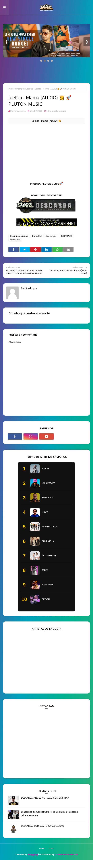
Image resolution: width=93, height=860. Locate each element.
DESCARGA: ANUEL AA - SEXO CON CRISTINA (45, 797)
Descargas (51, 236)
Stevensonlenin (18, 111)
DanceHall (37, 236)
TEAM (50, 848)
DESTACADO (66, 236)
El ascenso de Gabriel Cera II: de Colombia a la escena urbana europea (49, 813)
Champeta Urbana (24, 88)
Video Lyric (15, 239)
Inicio (11, 88)
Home (42, 848)
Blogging (33, 854)
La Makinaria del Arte (66, 854)
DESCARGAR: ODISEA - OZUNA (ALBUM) (42, 825)
